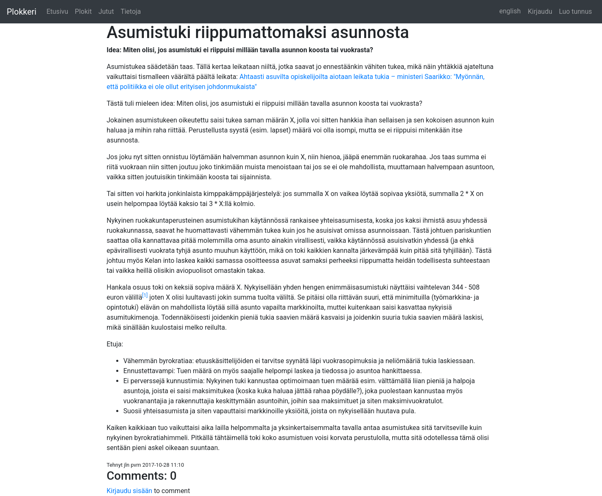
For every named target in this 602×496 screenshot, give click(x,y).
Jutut (106, 11)
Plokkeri (21, 12)
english (509, 11)
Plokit (83, 11)
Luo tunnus (575, 11)
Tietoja (130, 11)
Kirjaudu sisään (130, 491)
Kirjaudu (540, 11)
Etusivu (57, 11)
